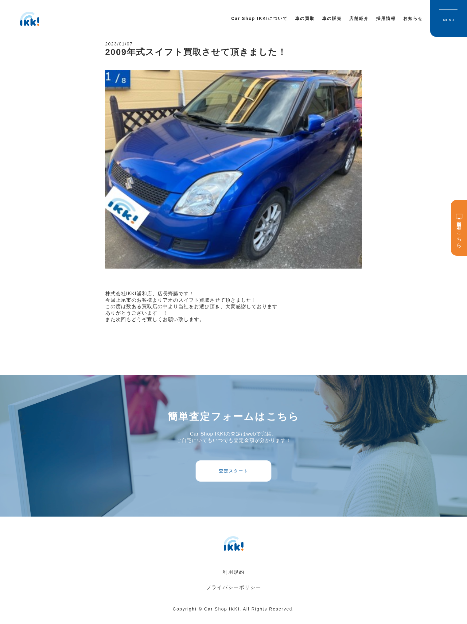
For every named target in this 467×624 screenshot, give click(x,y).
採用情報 (386, 18)
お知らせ (413, 18)
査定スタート (233, 476)
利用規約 (234, 579)
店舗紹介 (359, 18)
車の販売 (332, 18)
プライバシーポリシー (233, 595)
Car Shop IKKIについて (259, 18)
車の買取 (305, 18)
